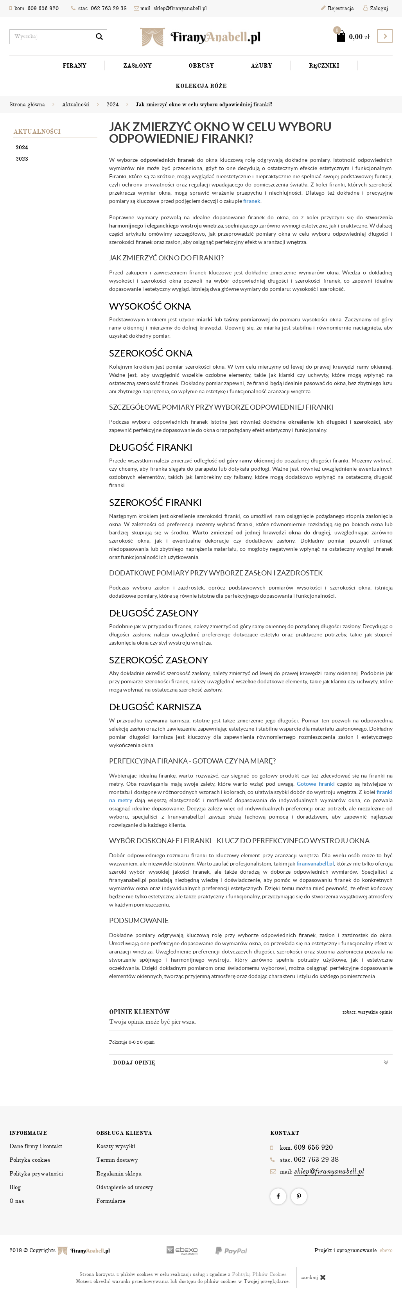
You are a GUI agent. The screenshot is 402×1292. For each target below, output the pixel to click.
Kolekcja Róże (201, 86)
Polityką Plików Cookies (259, 1274)
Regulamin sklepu (119, 1173)
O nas (16, 1200)
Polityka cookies (29, 1159)
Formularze (111, 1200)
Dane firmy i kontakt (35, 1146)
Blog (15, 1187)
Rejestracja (337, 8)
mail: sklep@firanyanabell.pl (170, 8)
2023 (22, 159)
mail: (317, 1171)
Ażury (261, 65)
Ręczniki (324, 65)
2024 (22, 147)
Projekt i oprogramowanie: (353, 1250)
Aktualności (37, 132)
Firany (74, 65)
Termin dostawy (117, 1159)
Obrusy (201, 65)
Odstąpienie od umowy (124, 1187)
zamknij (313, 1277)
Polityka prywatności (36, 1173)
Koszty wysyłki (115, 1146)
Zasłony (137, 65)
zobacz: (368, 1012)
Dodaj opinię (251, 1062)
